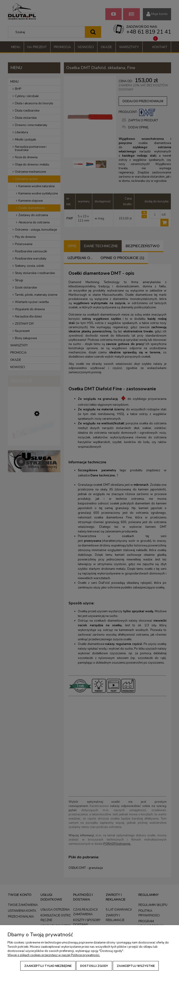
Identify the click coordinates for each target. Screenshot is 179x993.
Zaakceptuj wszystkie (136, 966)
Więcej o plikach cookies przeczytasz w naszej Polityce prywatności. (53, 955)
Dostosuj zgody (94, 966)
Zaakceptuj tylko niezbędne (48, 966)
